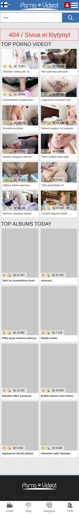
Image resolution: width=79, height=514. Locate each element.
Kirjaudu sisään (67, 5)
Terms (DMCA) (58, 497)
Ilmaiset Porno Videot (27, 497)
